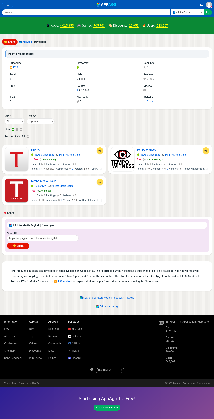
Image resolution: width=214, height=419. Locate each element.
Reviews (53, 336)
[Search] (86, 12)
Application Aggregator (196, 321)
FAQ (6, 328)
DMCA (36, 383)
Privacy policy (25, 383)
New (31, 328)
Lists (51, 350)
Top (31, 336)
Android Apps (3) (78, 68)
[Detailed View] (17, 129)
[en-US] (109, 370)
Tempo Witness (146, 149)
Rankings (53, 328)
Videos (33, 343)
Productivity (39, 186)
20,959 (134, 25)
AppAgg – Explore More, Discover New (191, 383)
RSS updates (63, 281)
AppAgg (27, 41)
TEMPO (35, 149)
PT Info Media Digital (70, 154)
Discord (74, 358)
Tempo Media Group (43, 181)
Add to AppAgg (107, 306)
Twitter (74, 350)
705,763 (99, 25)
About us (9, 336)
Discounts (35, 350)
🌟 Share (10, 41)
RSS (14, 67)
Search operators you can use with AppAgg (107, 297)
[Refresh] (28, 136)
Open (148, 101)
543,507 (162, 25)
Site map (9, 350)
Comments (54, 343)
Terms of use (10, 383)
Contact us (10, 343)
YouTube (75, 328)
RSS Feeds (35, 358)
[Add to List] (100, 150)
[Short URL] (43, 238)
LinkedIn (75, 336)
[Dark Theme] (201, 5)
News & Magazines (42, 154)
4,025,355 (67, 25)
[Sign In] (209, 5)
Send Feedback (13, 358)
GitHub (74, 343)
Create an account (107, 407)
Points (52, 358)
